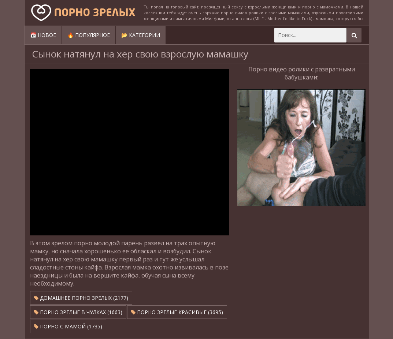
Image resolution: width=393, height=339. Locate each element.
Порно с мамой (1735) (68, 326)
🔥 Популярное (88, 34)
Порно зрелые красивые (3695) (177, 312)
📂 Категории (140, 34)
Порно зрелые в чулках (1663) (78, 312)
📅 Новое (43, 34)
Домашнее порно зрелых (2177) (81, 297)
